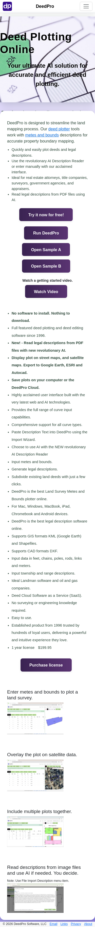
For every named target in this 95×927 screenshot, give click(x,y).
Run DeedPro (46, 233)
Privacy (76, 924)
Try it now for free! (46, 214)
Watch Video (46, 291)
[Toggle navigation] (86, 6)
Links (64, 924)
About (88, 924)
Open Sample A (46, 249)
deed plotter (59, 129)
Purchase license (46, 665)
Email (54, 924)
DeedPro (45, 6)
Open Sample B (46, 266)
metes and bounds (42, 135)
